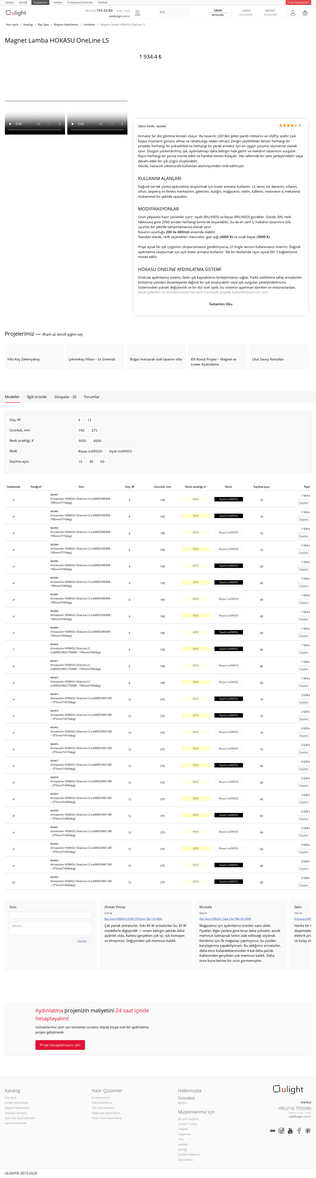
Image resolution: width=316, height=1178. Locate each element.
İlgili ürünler (37, 396)
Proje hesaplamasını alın (60, 1045)
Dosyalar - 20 (65, 396)
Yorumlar (92, 396)
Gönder (82, 941)
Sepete (303, 503)
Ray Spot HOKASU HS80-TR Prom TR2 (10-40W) (133, 919)
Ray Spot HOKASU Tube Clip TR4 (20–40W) (225, 919)
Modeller (12, 396)
